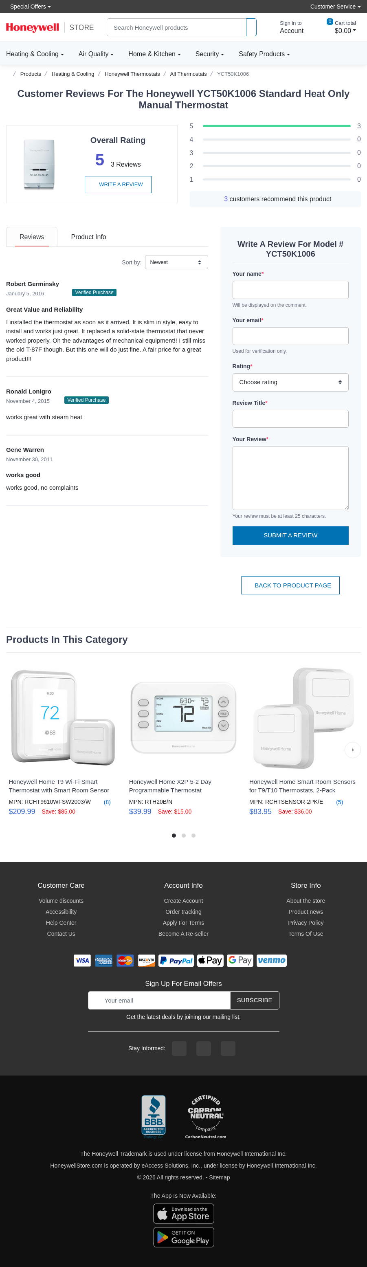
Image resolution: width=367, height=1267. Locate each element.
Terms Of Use (305, 933)
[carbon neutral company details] (205, 1117)
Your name (248, 274)
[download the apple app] (183, 1213)
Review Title (250, 403)
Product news (305, 911)
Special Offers (26, 6)
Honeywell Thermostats (132, 74)
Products (30, 74)
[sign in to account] (286, 27)
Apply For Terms (183, 922)
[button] (353, 750)
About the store (305, 900)
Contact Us (61, 933)
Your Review (250, 439)
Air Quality (94, 54)
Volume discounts (61, 900)
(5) (334, 802)
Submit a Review (290, 535)
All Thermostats (188, 74)
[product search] (251, 27)
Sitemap (219, 1177)
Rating (243, 366)
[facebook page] (179, 1048)
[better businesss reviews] (153, 1117)
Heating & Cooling (32, 54)
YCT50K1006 (233, 74)
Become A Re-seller (183, 933)
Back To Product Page (290, 585)
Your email (248, 320)
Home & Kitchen (152, 54)
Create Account (183, 900)
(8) (102, 802)
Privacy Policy (305, 922)
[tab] (31, 237)
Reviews (32, 236)
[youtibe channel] (228, 1048)
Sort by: (131, 262)
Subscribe (255, 999)
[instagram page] (203, 1048)
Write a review (118, 184)
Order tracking (183, 911)
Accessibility (61, 911)
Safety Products (262, 54)
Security (207, 54)
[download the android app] (183, 1236)
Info (88, 236)
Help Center (61, 922)
